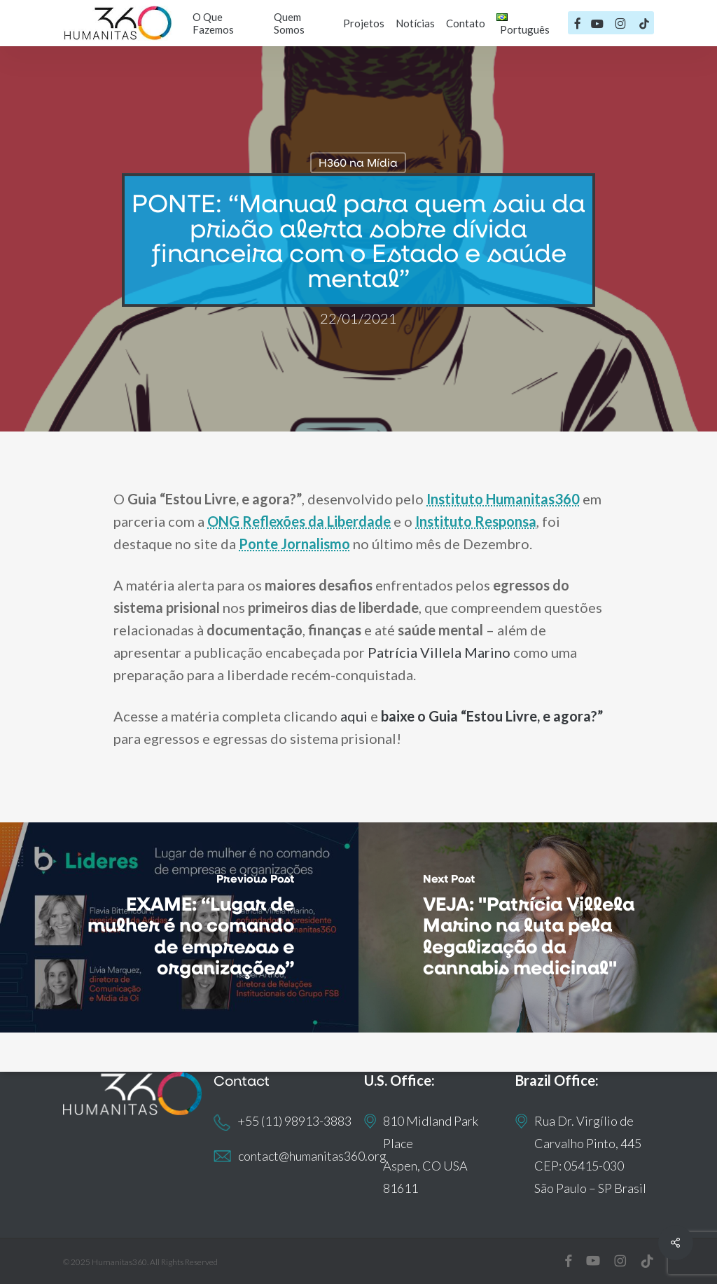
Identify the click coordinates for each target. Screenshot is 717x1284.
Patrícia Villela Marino (439, 652)
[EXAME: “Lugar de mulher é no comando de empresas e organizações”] (179, 927)
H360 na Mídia (358, 162)
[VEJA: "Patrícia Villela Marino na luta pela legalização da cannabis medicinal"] (537, 927)
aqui (354, 715)
